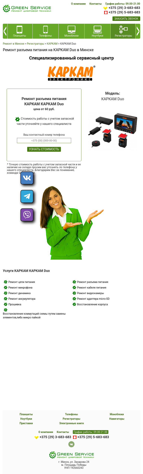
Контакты (95, 3)
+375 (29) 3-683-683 (124, 8)
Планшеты (26, 414)
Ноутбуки (26, 418)
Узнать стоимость (44, 149)
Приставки (26, 423)
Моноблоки (117, 414)
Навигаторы (116, 418)
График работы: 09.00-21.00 (122, 3)
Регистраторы (71, 418)
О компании (78, 3)
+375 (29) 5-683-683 (124, 12)
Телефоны (71, 414)
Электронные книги (71, 423)
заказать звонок (126, 18)
